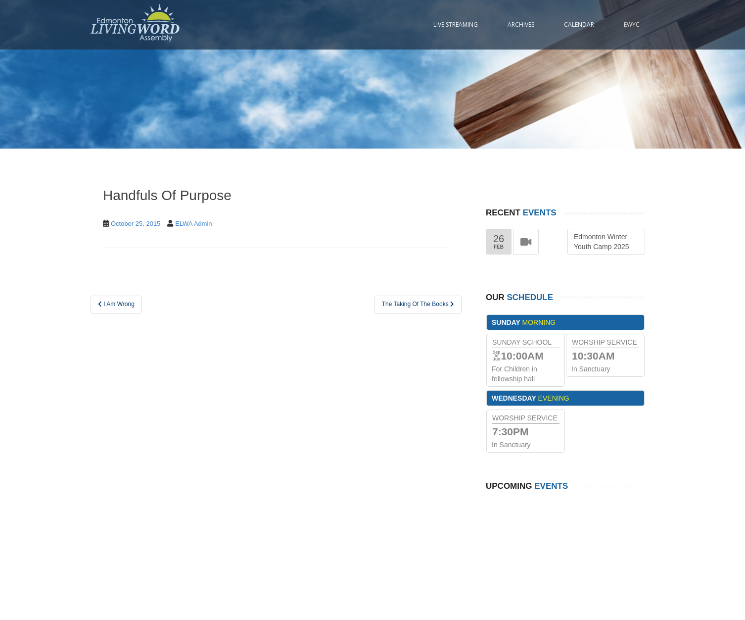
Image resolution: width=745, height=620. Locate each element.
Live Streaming (455, 24)
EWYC (632, 24)
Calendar (579, 24)
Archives (521, 24)
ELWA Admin (193, 223)
